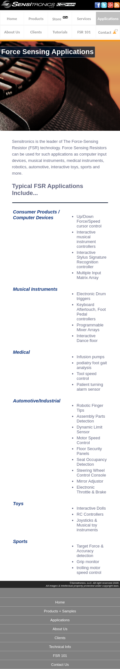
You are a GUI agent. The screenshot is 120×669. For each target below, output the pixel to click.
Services (84, 18)
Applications (108, 18)
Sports (20, 541)
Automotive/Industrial (36, 400)
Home (12, 18)
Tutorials (60, 32)
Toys (18, 503)
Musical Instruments (35, 289)
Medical (21, 352)
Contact (108, 32)
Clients (36, 32)
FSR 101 (84, 32)
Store (60, 18)
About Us (12, 32)
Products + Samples (60, 611)
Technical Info (60, 647)
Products (36, 18)
